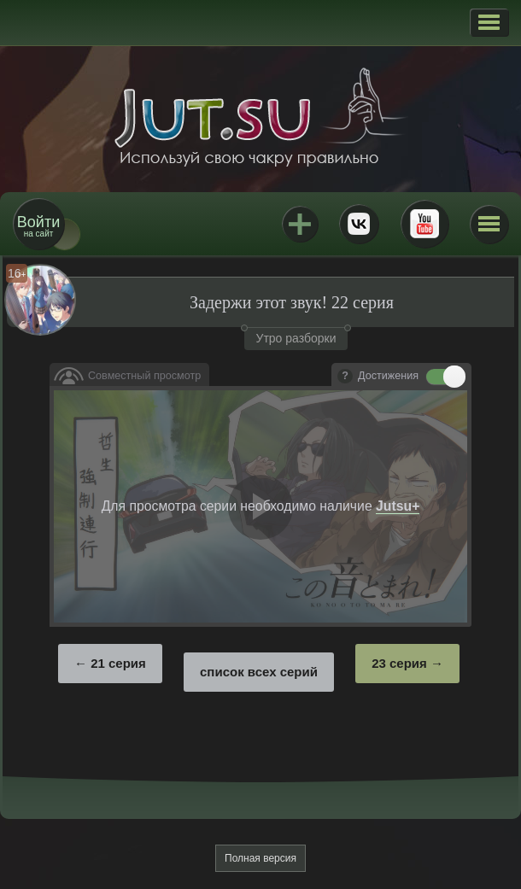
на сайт (38, 225)
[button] (489, 22)
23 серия (399, 663)
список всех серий (259, 671)
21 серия (118, 663)
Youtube (424, 224)
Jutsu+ (300, 224)
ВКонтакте (358, 223)
